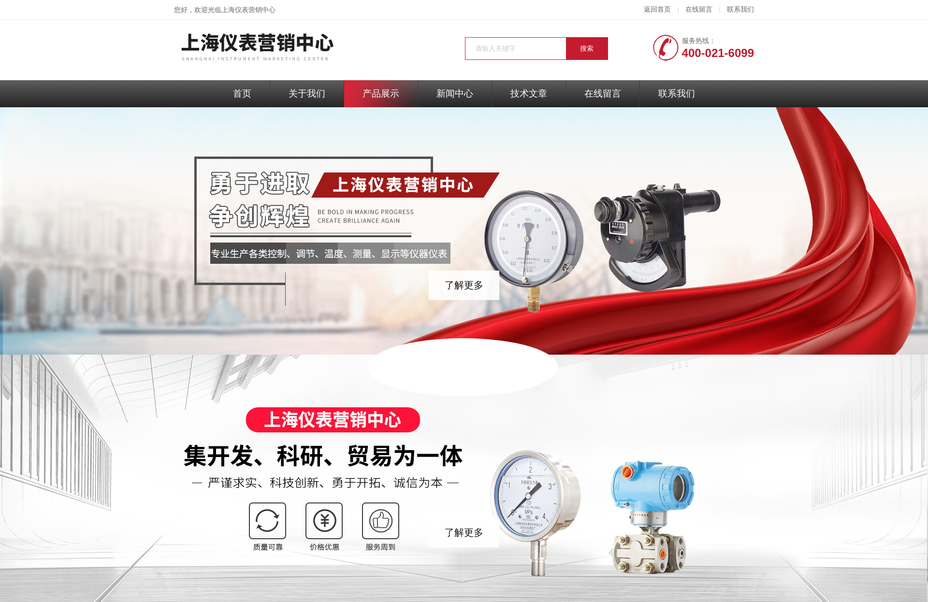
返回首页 (657, 9)
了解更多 (464, 285)
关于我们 (307, 93)
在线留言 (698, 9)
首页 (242, 93)
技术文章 (528, 93)
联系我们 (740, 9)
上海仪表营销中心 (248, 10)
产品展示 (380, 93)
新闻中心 (454, 93)
